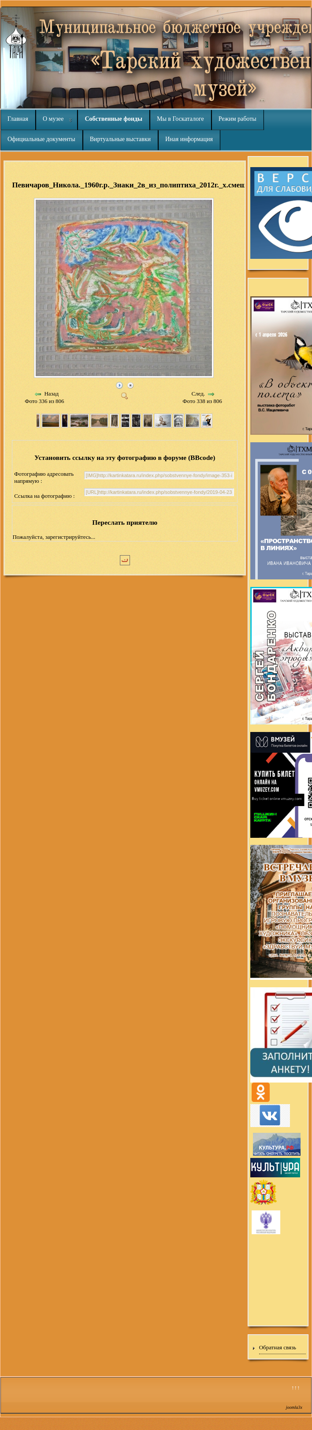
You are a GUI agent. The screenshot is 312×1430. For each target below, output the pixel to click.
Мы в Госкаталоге (180, 119)
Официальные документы (41, 139)
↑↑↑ (295, 1387)
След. (198, 393)
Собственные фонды (113, 119)
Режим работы (237, 119)
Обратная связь (277, 1347)
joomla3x (294, 1407)
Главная (17, 119)
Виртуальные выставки (120, 139)
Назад (51, 393)
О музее (53, 119)
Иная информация (189, 139)
